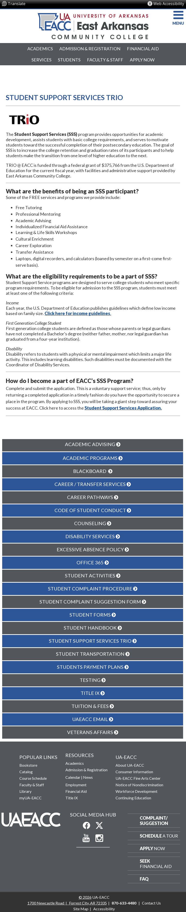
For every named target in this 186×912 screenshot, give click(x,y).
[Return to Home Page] (31, 819)
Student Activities (92, 575)
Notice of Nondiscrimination (139, 784)
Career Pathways (92, 497)
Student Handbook (93, 628)
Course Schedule (33, 778)
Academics (40, 48)
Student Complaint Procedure (92, 588)
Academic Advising (92, 444)
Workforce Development (136, 791)
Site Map (80, 908)
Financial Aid (143, 48)
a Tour (159, 835)
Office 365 (93, 562)
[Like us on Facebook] (86, 825)
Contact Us (151, 903)
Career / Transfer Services (92, 484)
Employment (75, 784)
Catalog (26, 771)
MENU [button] (178, 17)
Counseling (92, 523)
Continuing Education (133, 797)
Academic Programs (93, 458)
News (88, 777)
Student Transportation (93, 654)
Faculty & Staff (105, 59)
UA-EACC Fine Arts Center (138, 778)
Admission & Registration (89, 48)
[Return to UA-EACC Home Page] (93, 26)
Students (69, 59)
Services (41, 59)
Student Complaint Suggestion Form (92, 601)
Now (152, 848)
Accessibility (104, 908)
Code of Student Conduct (92, 510)
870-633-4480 (124, 903)
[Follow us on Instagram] (99, 838)
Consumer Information (134, 771)
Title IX (93, 693)
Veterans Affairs (92, 732)
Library (25, 791)
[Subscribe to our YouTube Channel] (86, 838)
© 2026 (85, 897)
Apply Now (142, 59)
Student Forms (93, 615)
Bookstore (28, 765)
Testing (93, 680)
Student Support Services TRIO (93, 641)
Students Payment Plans (93, 667)
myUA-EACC (30, 797)
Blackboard (92, 471)
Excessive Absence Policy (93, 549)
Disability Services (92, 536)
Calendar (72, 777)
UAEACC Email (92, 719)
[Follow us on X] (99, 825)
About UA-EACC (130, 765)
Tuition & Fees (92, 706)
